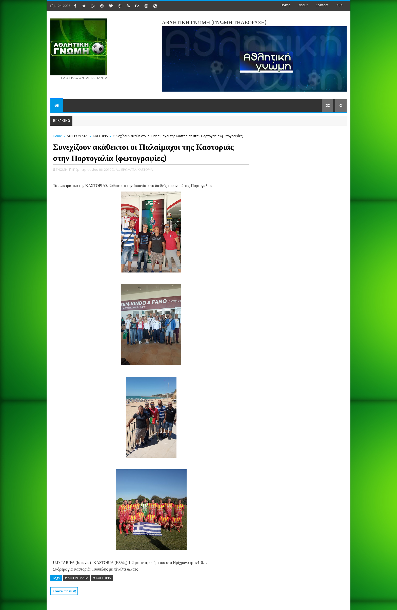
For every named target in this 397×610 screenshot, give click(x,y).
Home (285, 5)
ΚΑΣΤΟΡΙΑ (100, 136)
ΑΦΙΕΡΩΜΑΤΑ (77, 136)
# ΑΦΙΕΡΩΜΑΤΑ (76, 578)
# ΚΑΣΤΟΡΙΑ (102, 578)
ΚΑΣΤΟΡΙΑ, (145, 169)
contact (322, 5)
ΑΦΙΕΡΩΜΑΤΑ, (126, 169)
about (303, 5)
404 (339, 5)
